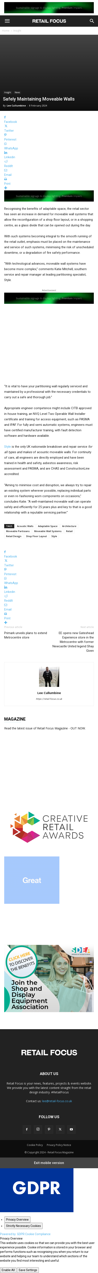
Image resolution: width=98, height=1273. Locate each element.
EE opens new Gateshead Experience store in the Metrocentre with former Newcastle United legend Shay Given (73, 642)
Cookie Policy (35, 1145)
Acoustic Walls (25, 526)
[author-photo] (49, 687)
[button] (7, 21)
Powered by (25, 1234)
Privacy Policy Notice (59, 1145)
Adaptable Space (47, 526)
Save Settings (28, 1270)
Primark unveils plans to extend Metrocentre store (25, 635)
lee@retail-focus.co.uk (57, 1101)
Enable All (8, 1270)
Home (5, 30)
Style (7, 447)
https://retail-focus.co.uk (49, 699)
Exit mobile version (49, 1163)
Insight (17, 30)
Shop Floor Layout (36, 536)
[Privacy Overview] (17, 1219)
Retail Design (13, 536)
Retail (69, 531)
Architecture (69, 526)
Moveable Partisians (18, 531)
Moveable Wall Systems (47, 531)
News (17, 92)
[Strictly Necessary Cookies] (23, 1226)
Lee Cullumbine (16, 105)
